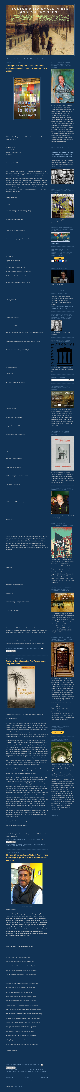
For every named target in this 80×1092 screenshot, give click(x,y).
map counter (55, 243)
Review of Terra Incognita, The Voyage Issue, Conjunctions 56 (26, 662)
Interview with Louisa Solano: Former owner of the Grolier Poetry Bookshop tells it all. (62, 154)
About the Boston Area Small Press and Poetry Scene (29, 59)
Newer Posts (9, 1078)
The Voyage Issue (19, 845)
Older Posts (44, 1078)
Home (8, 59)
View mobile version (27, 1081)
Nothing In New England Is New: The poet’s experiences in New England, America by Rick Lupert (26, 68)
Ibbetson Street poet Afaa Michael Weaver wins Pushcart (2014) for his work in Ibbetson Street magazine (27, 857)
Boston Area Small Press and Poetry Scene (40, 10)
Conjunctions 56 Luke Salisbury (22, 844)
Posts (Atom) (18, 1086)
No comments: (35, 648)
